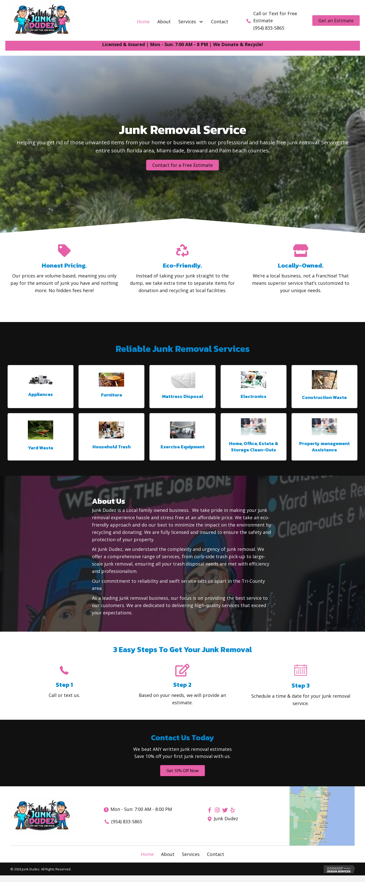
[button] (201, 21)
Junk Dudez (226, 818)
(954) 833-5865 (268, 28)
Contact (215, 854)
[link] (143, 21)
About (168, 854)
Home (147, 854)
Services (191, 854)
